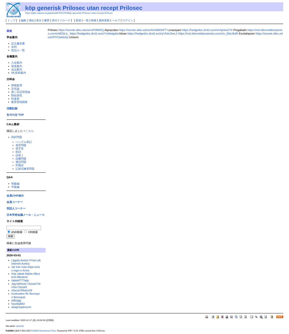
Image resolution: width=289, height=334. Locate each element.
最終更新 (104, 20)
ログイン (127, 20)
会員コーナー (15, 202)
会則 (14, 46)
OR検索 (31, 232)
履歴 (46, 20)
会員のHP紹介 (15, 195)
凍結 (31, 20)
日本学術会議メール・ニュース (26, 214)
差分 (39, 20)
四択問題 (16, 137)
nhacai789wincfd (21, 290)
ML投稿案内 (18, 72)
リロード (64, 20)
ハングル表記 (23, 141)
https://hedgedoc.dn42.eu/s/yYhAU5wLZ (153, 33)
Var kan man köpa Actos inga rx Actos (25, 268)
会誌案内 (16, 69)
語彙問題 (20, 158)
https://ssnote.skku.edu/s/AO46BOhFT (143, 30)
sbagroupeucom (21, 307)
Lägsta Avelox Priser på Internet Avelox (25, 262)
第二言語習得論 (20, 91)
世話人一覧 (18, 50)
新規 (78, 20)
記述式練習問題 (24, 168)
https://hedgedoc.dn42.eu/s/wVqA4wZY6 (207, 30)
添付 (54, 20)
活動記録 (12, 108)
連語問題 (20, 161)
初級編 (15, 183)
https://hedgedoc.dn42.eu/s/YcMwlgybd (94, 33)
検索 (93, 20)
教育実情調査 (19, 102)
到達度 (15, 98)
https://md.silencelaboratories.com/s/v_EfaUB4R (208, 33)
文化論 (15, 88)
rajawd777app (20, 280)
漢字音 (19, 148)
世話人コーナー (16, 208)
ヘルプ (116, 20)
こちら (30, 130)
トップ (11, 20)
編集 (23, 20)
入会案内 (16, 62)
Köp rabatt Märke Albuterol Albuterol (25, 275)
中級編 (15, 186)
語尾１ (19, 155)
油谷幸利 (20, 326)
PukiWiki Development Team (43, 331)
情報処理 (16, 85)
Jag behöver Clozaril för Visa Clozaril (26, 285)
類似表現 (16, 95)
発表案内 (16, 66)
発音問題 (20, 145)
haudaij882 (18, 303)
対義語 (19, 165)
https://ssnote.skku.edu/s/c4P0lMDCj (81, 30)
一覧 (86, 20)
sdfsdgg (16, 300)
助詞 (18, 151)
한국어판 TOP (15, 114)
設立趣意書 (18, 43)
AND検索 (15, 232)
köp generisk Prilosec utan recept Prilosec (83, 8)
